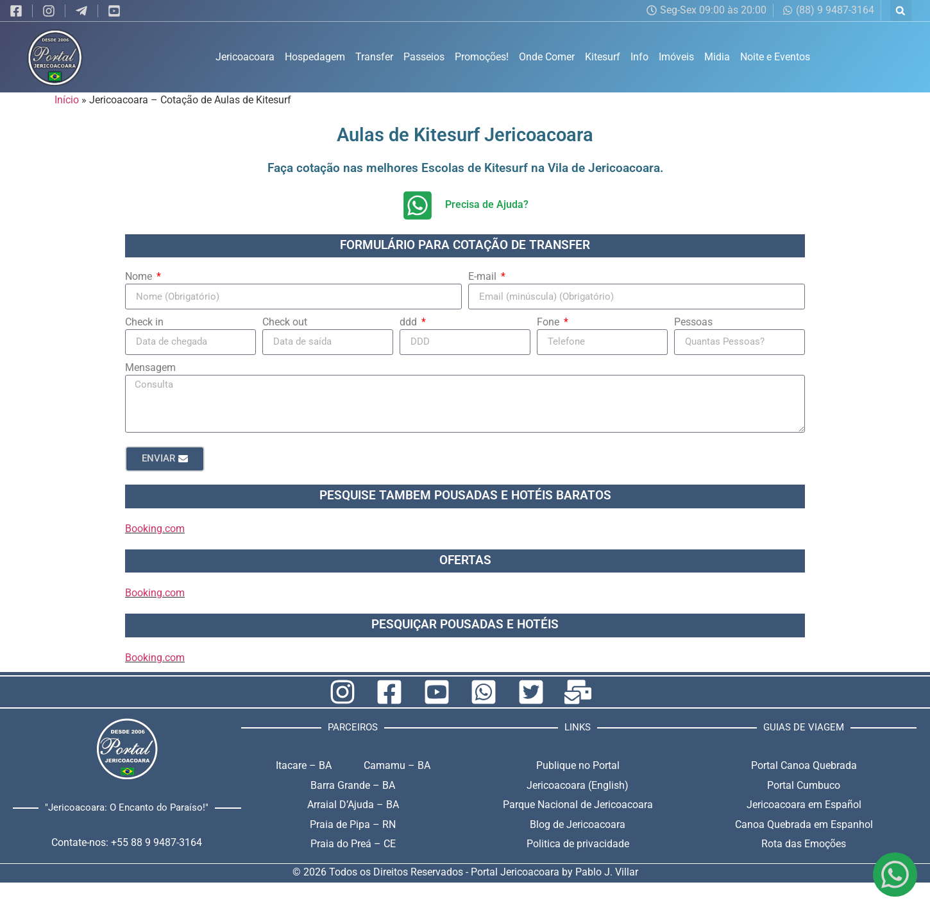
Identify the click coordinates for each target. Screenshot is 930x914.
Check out (284, 322)
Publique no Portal (578, 765)
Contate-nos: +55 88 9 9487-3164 (126, 842)
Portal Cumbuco (803, 785)
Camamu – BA (397, 765)
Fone (549, 322)
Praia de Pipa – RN (353, 824)
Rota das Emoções (803, 844)
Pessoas (693, 322)
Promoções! (482, 57)
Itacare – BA (304, 765)
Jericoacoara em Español (804, 804)
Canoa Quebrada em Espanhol (804, 824)
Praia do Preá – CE (353, 844)
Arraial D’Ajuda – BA (353, 804)
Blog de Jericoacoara (577, 824)
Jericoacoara (245, 57)
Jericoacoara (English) (578, 785)
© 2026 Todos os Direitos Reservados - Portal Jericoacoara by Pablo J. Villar (465, 872)
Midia (717, 57)
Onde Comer (547, 57)
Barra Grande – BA (352, 785)
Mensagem (150, 367)
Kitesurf (602, 57)
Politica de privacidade (578, 844)
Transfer (374, 57)
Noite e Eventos (775, 57)
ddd (409, 322)
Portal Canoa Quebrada (804, 765)
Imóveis (676, 57)
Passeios (423, 57)
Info (639, 57)
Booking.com (155, 528)
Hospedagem (315, 57)
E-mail (483, 276)
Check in (144, 322)
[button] (900, 10)
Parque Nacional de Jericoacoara (578, 804)
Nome (140, 276)
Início (67, 100)
